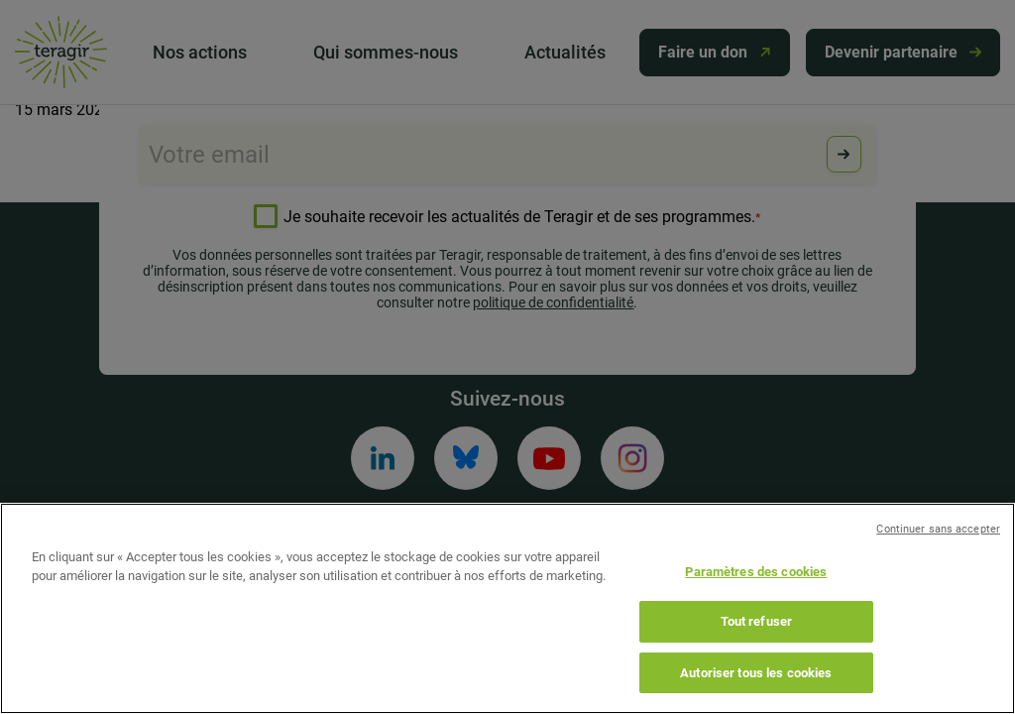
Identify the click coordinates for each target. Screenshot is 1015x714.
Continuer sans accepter (938, 549)
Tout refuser (757, 643)
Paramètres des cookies (756, 592)
